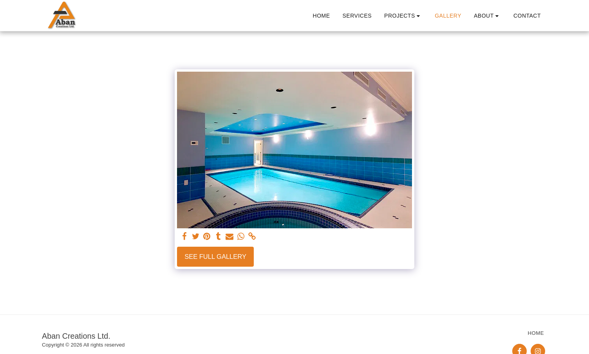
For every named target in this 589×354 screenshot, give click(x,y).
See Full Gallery (215, 256)
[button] (403, 16)
